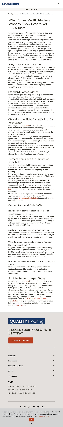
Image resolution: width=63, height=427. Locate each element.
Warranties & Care (31, 366)
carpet (26, 126)
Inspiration (31, 361)
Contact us (18, 305)
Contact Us (31, 376)
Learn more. (44, 416)
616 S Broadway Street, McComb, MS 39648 (21, 393)
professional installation (28, 198)
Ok (31, 420)
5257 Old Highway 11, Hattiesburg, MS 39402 (22, 386)
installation (12, 189)
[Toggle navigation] (59, 4)
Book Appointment (20, 340)
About (31, 371)
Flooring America (13, 14)
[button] (30, 9)
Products (31, 356)
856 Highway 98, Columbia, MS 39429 (20, 389)
